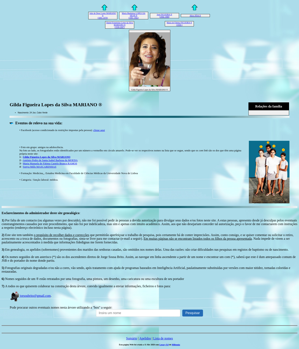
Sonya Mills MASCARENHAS (39, 166)
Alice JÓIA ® (195, 15)
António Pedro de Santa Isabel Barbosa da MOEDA (50, 160)
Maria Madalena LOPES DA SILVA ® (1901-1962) (133, 15)
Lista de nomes (163, 338)
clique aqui (99, 130)
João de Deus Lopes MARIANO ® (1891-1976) (103, 15)
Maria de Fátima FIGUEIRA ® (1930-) (179, 24)
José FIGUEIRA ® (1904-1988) (164, 15)
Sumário (131, 338)
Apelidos (145, 338)
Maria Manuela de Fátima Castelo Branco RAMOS (50, 163)
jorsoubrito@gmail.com (30, 295)
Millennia (176, 345)
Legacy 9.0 (164, 345)
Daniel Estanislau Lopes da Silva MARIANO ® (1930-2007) (119, 25)
